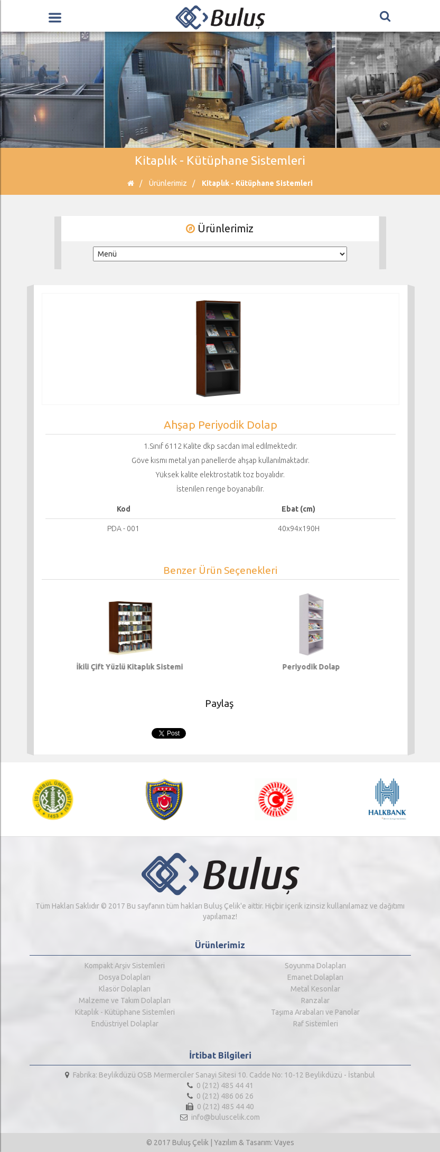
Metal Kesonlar (315, 989)
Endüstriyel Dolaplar (124, 1023)
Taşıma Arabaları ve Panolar (315, 1012)
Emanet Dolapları (315, 977)
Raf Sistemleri (315, 1023)
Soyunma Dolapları (315, 965)
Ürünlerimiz (168, 183)
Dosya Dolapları (125, 977)
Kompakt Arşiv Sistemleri (125, 965)
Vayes (284, 1142)
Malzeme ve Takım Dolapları (125, 1000)
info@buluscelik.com (220, 1117)
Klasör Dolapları (125, 989)
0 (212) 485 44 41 (220, 1085)
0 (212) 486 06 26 (220, 1096)
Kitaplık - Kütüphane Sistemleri (257, 183)
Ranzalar (315, 1000)
